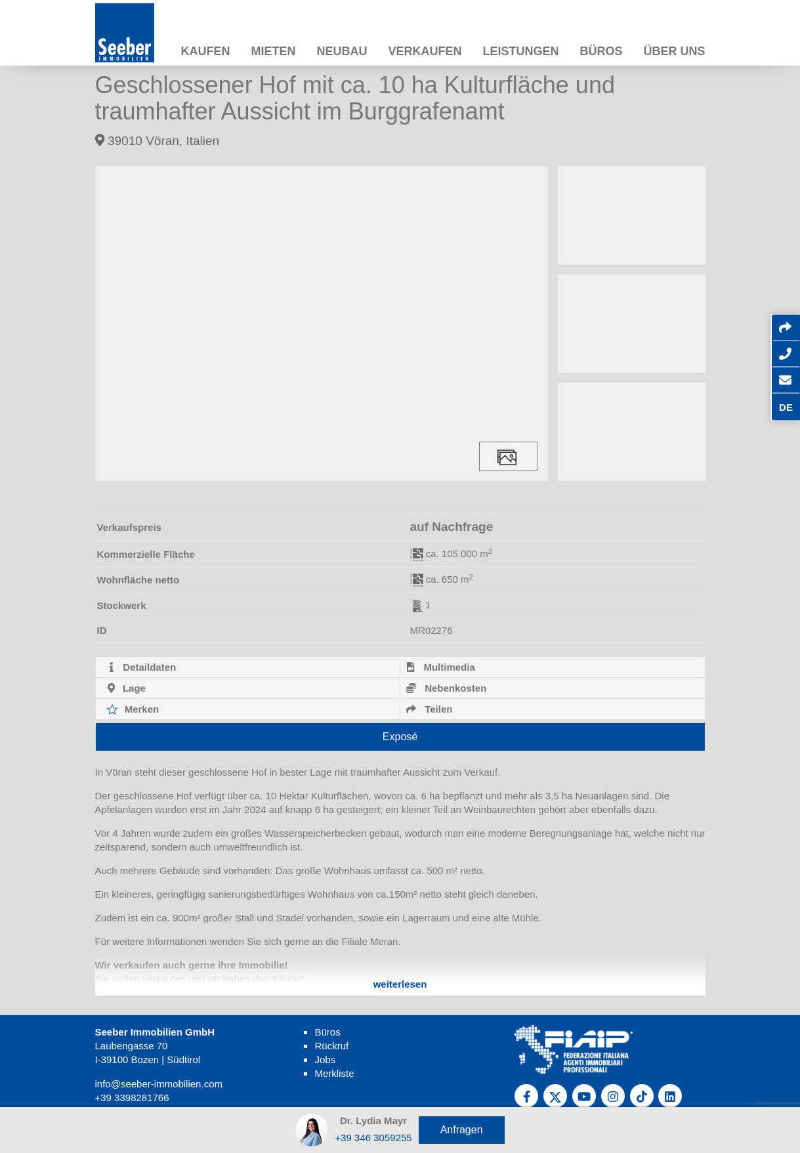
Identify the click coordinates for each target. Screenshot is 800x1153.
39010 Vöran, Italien (157, 141)
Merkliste (334, 1073)
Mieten (273, 51)
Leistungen (520, 51)
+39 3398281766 (132, 1097)
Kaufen (205, 51)
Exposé (400, 736)
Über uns (674, 51)
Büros (600, 51)
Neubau (341, 51)
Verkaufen (424, 51)
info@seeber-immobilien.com (158, 1083)
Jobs (324, 1059)
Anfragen (461, 1129)
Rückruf (331, 1045)
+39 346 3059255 (373, 1137)
